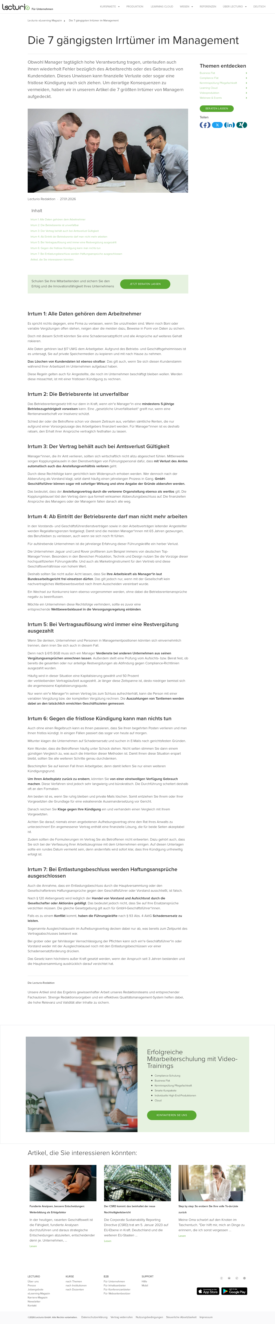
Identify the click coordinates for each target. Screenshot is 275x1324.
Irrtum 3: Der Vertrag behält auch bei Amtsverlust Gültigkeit (65, 231)
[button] (66, 20)
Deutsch (259, 6)
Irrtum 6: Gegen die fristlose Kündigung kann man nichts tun (66, 248)
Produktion (134, 6)
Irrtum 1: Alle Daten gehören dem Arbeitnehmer (58, 219)
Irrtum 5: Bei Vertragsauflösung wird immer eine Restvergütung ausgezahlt (73, 242)
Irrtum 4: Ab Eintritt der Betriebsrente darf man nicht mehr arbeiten (69, 236)
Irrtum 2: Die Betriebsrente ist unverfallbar (55, 225)
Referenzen (208, 6)
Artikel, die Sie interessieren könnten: (52, 259)
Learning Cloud (162, 6)
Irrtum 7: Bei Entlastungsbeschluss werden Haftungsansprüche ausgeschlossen (76, 253)
